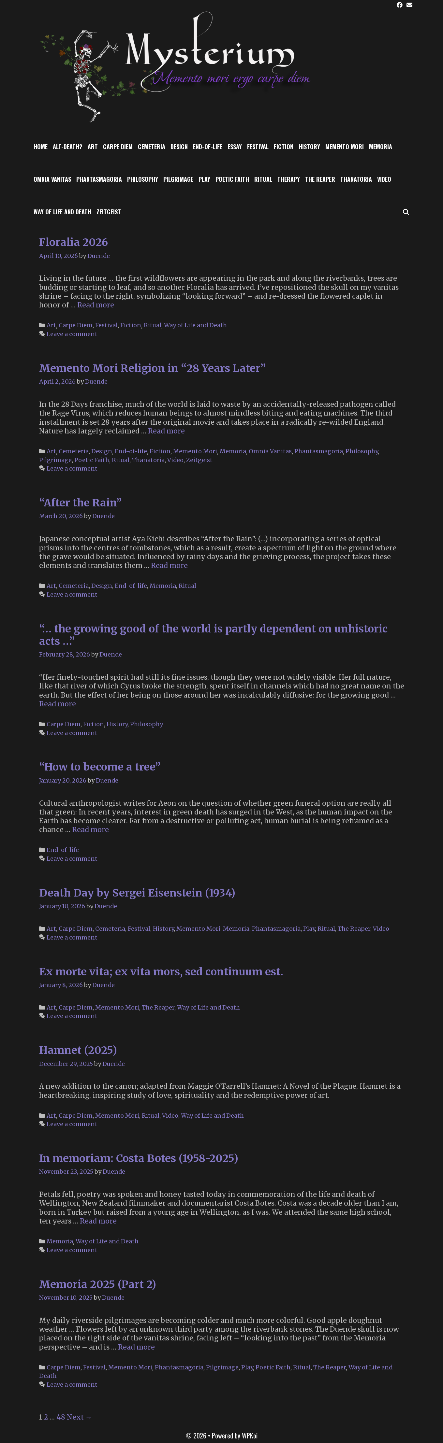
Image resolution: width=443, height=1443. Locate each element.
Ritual (263, 179)
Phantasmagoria (99, 179)
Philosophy (142, 179)
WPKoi (250, 1435)
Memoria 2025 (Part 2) (97, 1284)
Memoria (380, 146)
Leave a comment (72, 334)
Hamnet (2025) (78, 1050)
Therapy (288, 179)
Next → (79, 1417)
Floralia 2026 (73, 242)
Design (179, 146)
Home (41, 146)
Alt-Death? (67, 146)
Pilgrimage (178, 179)
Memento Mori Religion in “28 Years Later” (152, 368)
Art (93, 146)
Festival (258, 146)
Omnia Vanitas (52, 179)
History (309, 146)
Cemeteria (151, 146)
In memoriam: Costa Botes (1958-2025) (138, 1158)
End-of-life (207, 146)
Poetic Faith (232, 179)
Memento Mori (344, 146)
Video (384, 179)
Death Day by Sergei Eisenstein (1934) (137, 892)
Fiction (283, 146)
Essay (235, 146)
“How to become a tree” (100, 766)
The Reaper (320, 179)
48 (60, 1417)
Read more (95, 305)
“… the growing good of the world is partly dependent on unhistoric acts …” (213, 635)
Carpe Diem (118, 146)
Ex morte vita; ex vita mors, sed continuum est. (161, 971)
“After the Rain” (80, 502)
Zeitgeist (108, 211)
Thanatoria (356, 179)
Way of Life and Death (62, 211)
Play (204, 179)
